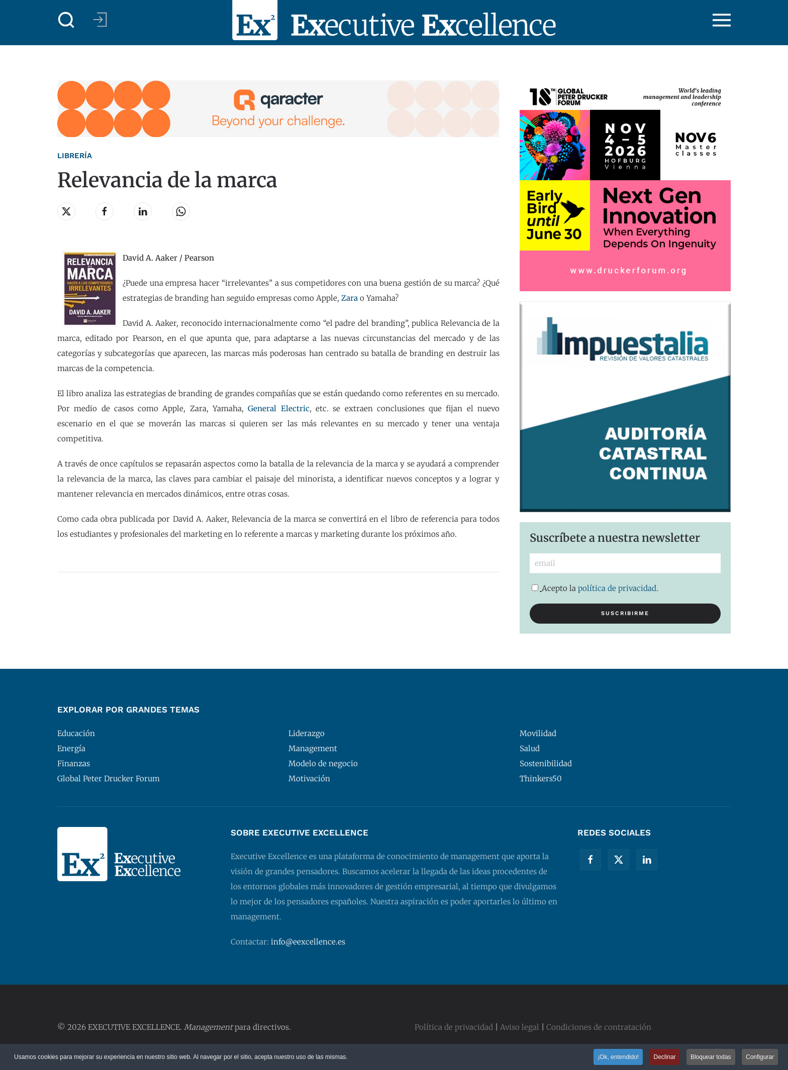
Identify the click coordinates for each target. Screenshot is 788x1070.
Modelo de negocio (323, 763)
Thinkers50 (541, 778)
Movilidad (538, 733)
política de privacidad (617, 588)
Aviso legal (519, 1027)
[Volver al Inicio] (394, 20)
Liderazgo (306, 733)
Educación (76, 733)
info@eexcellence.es (308, 941)
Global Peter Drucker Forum (108, 778)
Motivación (309, 778)
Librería (74, 155)
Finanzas (73, 763)
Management (312, 748)
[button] (66, 20)
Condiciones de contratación (598, 1027)
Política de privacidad (454, 1027)
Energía (71, 748)
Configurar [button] (760, 1057)
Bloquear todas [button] (711, 1057)
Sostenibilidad (546, 763)
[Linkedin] (646, 859)
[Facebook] (590, 859)
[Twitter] (618, 859)
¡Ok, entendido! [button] (618, 1057)
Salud (530, 748)
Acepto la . (595, 588)
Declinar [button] (665, 1057)
